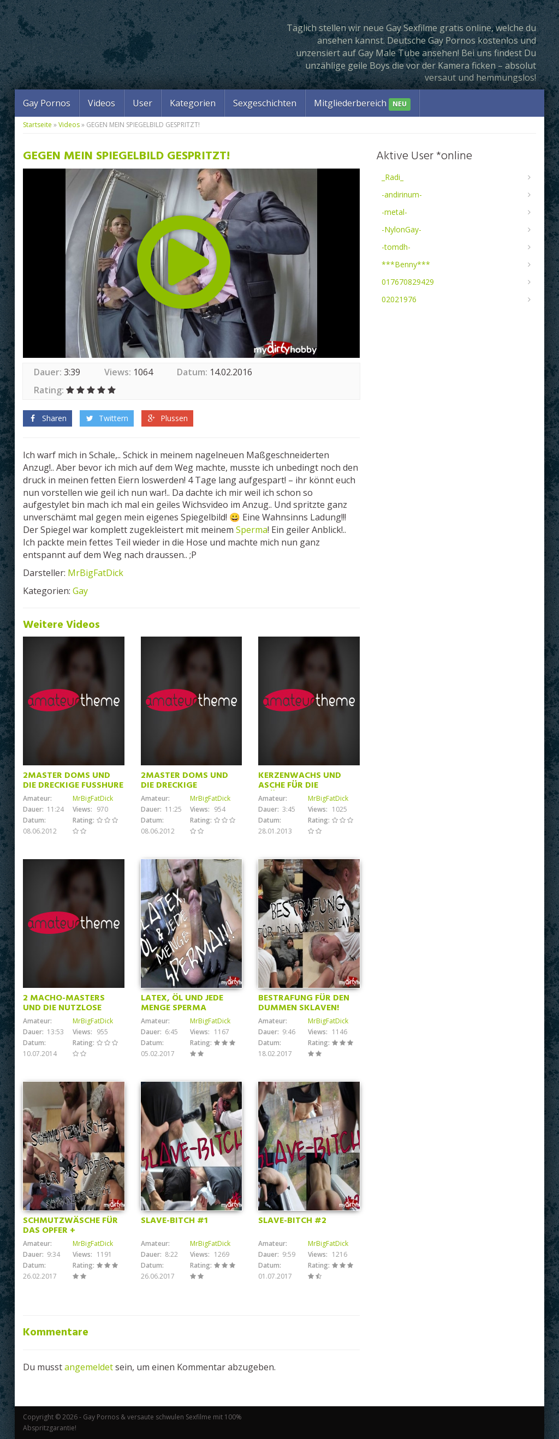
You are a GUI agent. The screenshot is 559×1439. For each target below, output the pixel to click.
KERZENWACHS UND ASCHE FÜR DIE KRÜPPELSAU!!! (299, 785)
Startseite (37, 124)
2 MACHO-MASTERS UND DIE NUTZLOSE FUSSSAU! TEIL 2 (64, 1008)
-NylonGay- (401, 229)
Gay (80, 591)
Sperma (251, 530)
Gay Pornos (46, 103)
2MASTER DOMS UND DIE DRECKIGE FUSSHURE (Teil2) (73, 785)
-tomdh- (396, 247)
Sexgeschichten (264, 103)
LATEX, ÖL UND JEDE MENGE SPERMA (182, 1003)
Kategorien (193, 103)
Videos (101, 103)
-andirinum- (402, 194)
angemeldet (88, 1367)
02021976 (399, 299)
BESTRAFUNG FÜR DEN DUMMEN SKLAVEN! (303, 1003)
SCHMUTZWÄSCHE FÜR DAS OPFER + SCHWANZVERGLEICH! (70, 1231)
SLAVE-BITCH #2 (292, 1221)
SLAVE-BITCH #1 (174, 1221)
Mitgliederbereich (362, 104)
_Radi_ (392, 177)
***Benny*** (406, 264)
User (142, 103)
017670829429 (408, 282)
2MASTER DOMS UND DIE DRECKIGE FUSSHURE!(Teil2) (184, 785)
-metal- (394, 212)
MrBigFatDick (95, 573)
